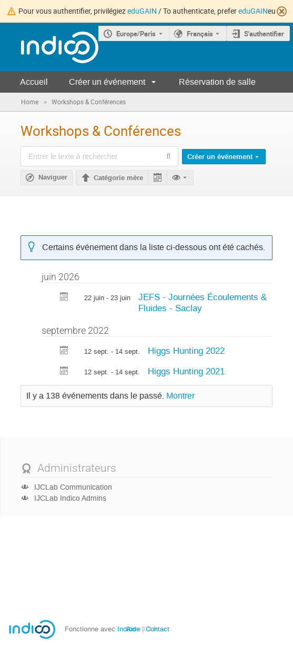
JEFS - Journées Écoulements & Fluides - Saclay (202, 302)
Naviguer (52, 177)
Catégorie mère (118, 178)
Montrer (180, 396)
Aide (133, 628)
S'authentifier (264, 33)
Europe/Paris (136, 33)
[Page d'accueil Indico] (49, 47)
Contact (157, 628)
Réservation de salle (217, 81)
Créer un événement (107, 81)
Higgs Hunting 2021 (186, 371)
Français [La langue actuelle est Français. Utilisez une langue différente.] (200, 33)
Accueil (34, 81)
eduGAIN (142, 11)
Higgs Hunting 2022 (186, 350)
